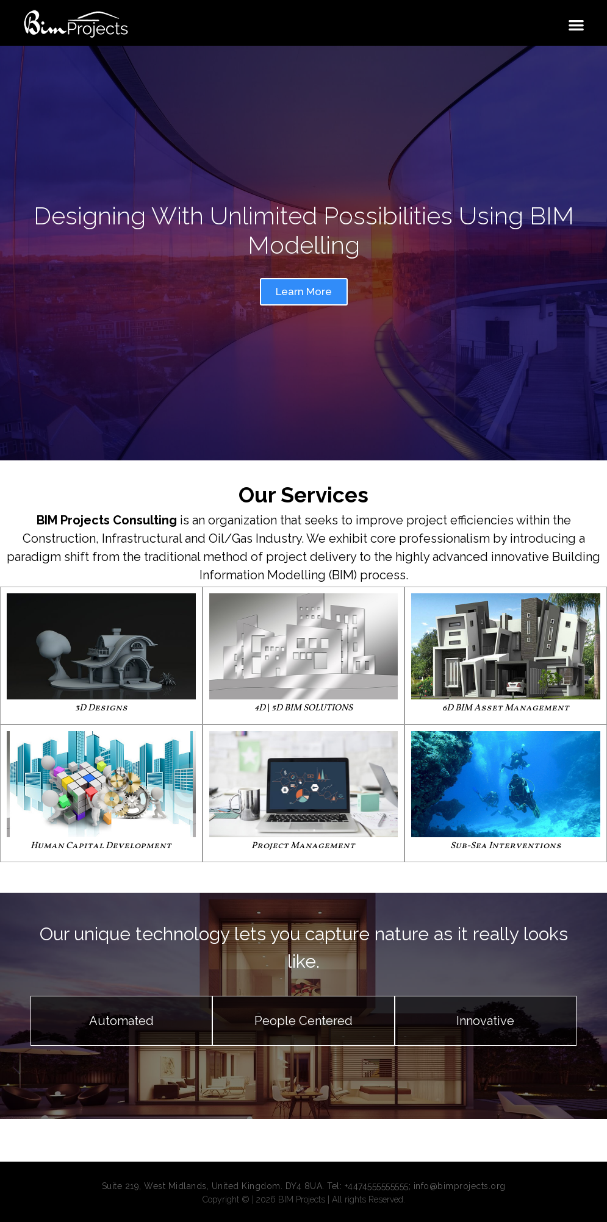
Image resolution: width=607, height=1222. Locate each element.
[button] (576, 24)
